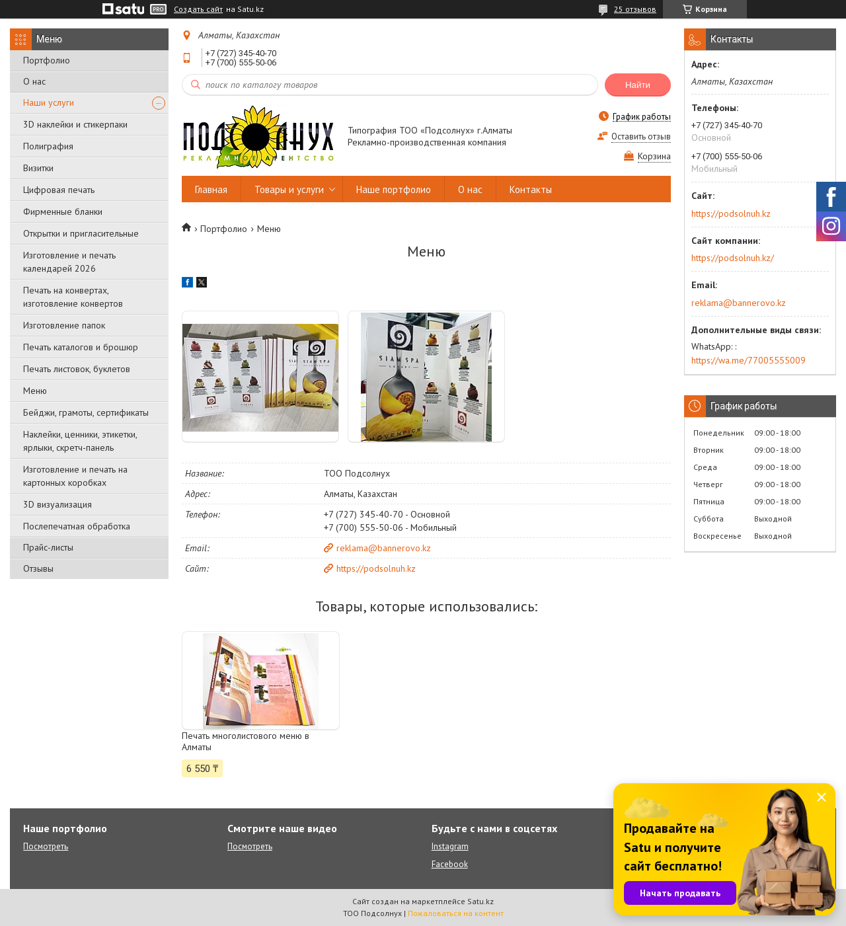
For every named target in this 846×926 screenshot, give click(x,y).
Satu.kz (480, 901)
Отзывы (38, 568)
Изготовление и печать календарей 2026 (69, 261)
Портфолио (46, 60)
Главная (211, 189)
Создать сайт (198, 9)
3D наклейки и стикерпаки (75, 124)
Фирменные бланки (62, 211)
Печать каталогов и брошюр (80, 347)
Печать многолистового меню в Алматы (245, 741)
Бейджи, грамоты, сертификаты (86, 412)
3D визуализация (57, 504)
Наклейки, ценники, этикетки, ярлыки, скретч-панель (80, 440)
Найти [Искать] (637, 85)
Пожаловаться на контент (456, 913)
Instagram (450, 846)
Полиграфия (48, 146)
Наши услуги (48, 102)
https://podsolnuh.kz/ (732, 258)
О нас (34, 81)
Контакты (531, 189)
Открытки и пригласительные (81, 233)
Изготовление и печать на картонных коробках (75, 475)
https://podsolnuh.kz (376, 568)
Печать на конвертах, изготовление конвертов (73, 296)
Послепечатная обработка (76, 526)
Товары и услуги (289, 189)
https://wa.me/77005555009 (748, 360)
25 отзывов (635, 9)
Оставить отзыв (641, 136)
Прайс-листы (48, 547)
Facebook (450, 864)
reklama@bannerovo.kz (383, 548)
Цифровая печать (59, 190)
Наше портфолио (393, 189)
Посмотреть (45, 846)
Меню (35, 391)
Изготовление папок (64, 325)
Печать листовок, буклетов (76, 369)
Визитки (38, 168)
